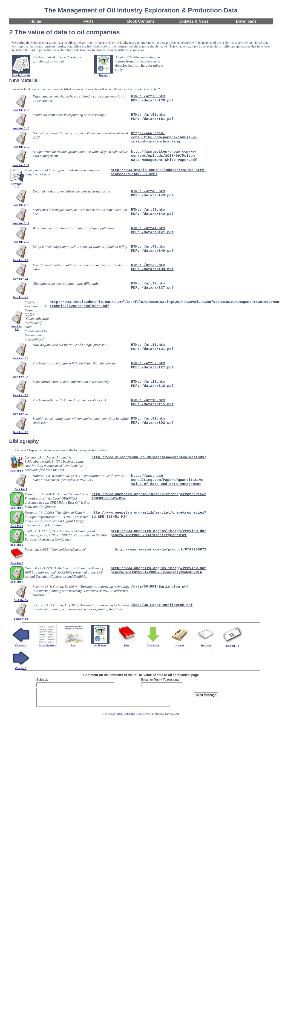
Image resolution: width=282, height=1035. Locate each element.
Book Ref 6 (17, 562)
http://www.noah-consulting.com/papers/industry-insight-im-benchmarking (164, 137)
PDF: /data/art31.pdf (152, 349)
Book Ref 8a (21, 599)
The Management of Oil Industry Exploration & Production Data (141, 10)
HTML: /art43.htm (148, 191)
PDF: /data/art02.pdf (152, 423)
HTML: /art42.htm (148, 210)
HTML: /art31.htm (148, 345)
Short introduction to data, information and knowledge (71, 382)
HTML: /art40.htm (148, 247)
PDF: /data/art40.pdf (152, 251)
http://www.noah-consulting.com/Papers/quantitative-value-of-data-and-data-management (168, 480)
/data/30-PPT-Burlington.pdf (159, 587)
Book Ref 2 (21, 488)
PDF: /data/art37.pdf (152, 288)
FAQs (88, 21)
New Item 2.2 (21, 412)
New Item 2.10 (20, 240)
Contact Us (232, 644)
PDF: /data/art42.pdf (152, 214)
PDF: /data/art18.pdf (152, 386)
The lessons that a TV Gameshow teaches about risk (69, 400)
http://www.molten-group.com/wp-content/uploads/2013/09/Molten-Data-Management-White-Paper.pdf (164, 156)
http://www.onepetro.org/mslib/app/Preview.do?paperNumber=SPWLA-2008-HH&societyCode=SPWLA (158, 570)
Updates (179, 644)
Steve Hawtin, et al (126, 717)
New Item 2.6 (17, 326)
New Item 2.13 (17, 184)
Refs (127, 644)
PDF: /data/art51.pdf (152, 119)
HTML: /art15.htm (148, 400)
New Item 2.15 (20, 145)
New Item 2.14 (20, 164)
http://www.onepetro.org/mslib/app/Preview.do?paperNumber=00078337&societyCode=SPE (158, 533)
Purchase (206, 644)
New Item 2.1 (21, 431)
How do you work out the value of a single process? (69, 345)
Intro (74, 644)
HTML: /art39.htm (148, 265)
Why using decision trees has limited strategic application (74, 228)
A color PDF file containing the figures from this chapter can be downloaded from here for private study (139, 63)
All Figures (100, 644)
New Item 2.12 (20, 203)
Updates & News (193, 21)
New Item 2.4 (21, 375)
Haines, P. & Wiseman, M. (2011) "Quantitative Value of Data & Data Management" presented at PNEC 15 (78, 478)
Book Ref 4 (17, 525)
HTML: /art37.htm (148, 283)
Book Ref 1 (17, 469)
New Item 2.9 (21, 259)
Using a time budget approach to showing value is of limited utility (80, 246)
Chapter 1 (21, 644)
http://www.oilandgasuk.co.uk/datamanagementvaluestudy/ (149, 457)
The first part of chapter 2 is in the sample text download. (57, 59)
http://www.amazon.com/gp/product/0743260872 (160, 549)
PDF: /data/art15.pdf (152, 404)
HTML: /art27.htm (148, 363)
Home (35, 21)
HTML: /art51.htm (148, 115)
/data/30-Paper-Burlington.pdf (162, 605)
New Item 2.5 (21, 357)
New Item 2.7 (21, 296)
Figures (103, 74)
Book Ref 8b (21, 617)
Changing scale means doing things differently (65, 283)
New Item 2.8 (21, 277)
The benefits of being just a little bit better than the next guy (75, 363)
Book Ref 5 (17, 543)
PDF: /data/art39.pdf (152, 269)
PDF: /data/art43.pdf (152, 195)
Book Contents (141, 21)
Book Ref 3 (17, 506)
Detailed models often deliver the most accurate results (72, 191)
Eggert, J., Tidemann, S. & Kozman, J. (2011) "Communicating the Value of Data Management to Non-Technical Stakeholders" (37, 320)
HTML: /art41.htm (148, 228)
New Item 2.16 (20, 127)
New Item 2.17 (20, 108)
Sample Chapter (21, 74)
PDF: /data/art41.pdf (152, 232)
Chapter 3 (21, 667)
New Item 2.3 (21, 394)
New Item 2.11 (20, 222)
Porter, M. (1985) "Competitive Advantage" (55, 549)
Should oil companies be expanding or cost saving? (69, 115)
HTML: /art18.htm (148, 382)
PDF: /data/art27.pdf (152, 367)
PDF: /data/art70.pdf (152, 100)
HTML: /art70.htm (148, 96)
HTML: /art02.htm (148, 419)
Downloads (246, 21)
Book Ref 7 (17, 580)
